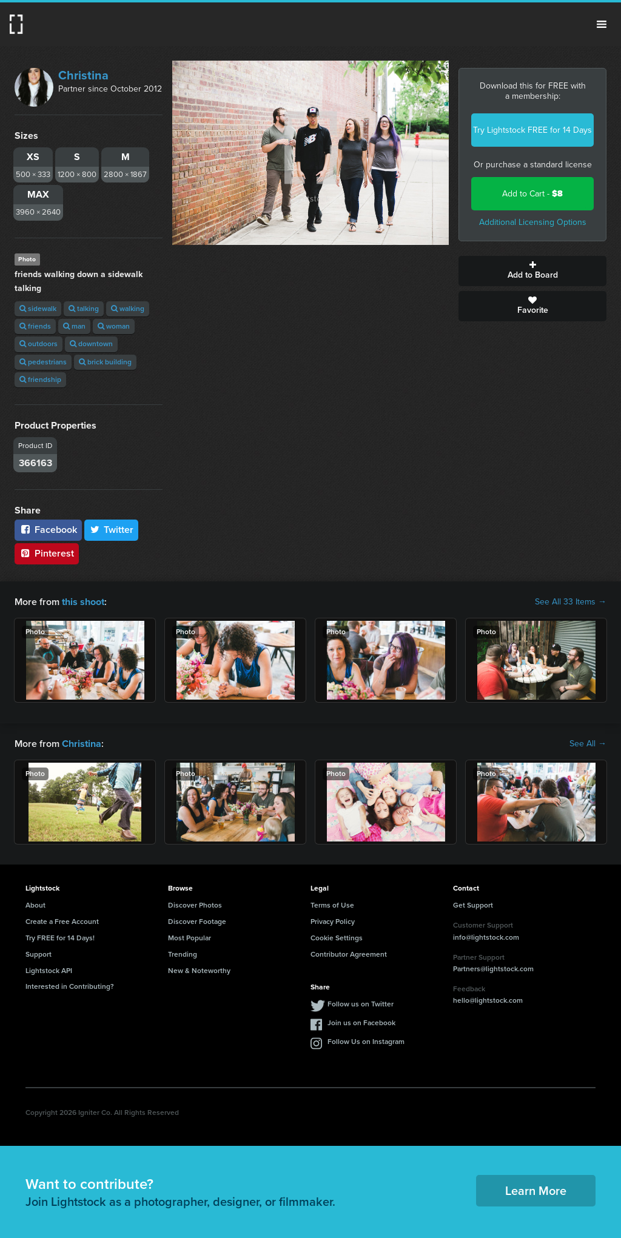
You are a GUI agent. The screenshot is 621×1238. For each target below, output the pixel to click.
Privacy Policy (332, 921)
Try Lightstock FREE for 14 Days (532, 130)
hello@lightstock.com (488, 1000)
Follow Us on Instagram (365, 1041)
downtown (91, 343)
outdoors (38, 343)
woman (114, 326)
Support (38, 954)
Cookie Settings (336, 937)
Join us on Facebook (361, 1022)
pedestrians (43, 361)
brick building (105, 361)
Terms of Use (332, 905)
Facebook (48, 530)
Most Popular (189, 937)
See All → (587, 744)
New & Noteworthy (199, 970)
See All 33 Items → (570, 602)
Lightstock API (48, 970)
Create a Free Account (62, 921)
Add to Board (532, 271)
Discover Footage (197, 921)
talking (84, 308)
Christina (83, 75)
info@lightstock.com (486, 936)
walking (127, 308)
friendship (40, 379)
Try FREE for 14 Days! (60, 937)
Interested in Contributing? (69, 986)
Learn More (535, 1191)
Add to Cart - (532, 193)
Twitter (111, 530)
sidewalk (37, 308)
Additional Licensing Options (532, 222)
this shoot (83, 602)
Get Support (473, 905)
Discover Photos (195, 905)
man (74, 326)
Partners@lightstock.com (493, 968)
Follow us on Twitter (360, 1004)
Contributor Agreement (348, 954)
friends (35, 326)
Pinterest (46, 553)
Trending (182, 954)
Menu (601, 24)
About (35, 905)
